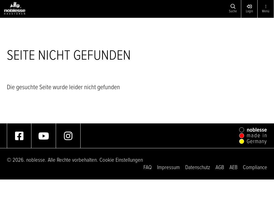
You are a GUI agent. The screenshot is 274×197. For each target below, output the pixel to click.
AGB (220, 167)
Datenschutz (197, 167)
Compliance (255, 167)
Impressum (168, 167)
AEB (233, 167)
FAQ (147, 167)
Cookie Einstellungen (121, 160)
